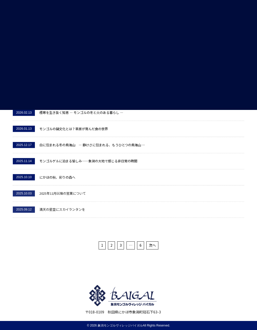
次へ (152, 245)
